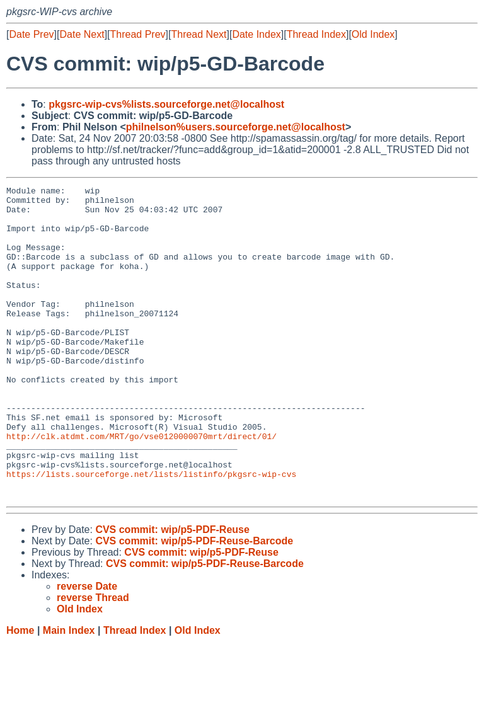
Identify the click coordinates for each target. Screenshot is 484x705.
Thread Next (198, 34)
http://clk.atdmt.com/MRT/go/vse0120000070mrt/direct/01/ (141, 487)
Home (20, 692)
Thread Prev (138, 34)
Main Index (69, 692)
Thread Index (316, 34)
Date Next (81, 34)
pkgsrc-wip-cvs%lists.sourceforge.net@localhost (166, 104)
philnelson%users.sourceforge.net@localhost (235, 127)
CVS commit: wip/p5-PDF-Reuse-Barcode (194, 603)
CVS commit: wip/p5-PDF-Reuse (172, 592)
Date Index (256, 34)
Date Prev (31, 34)
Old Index (373, 34)
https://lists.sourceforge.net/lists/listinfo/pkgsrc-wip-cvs (151, 532)
